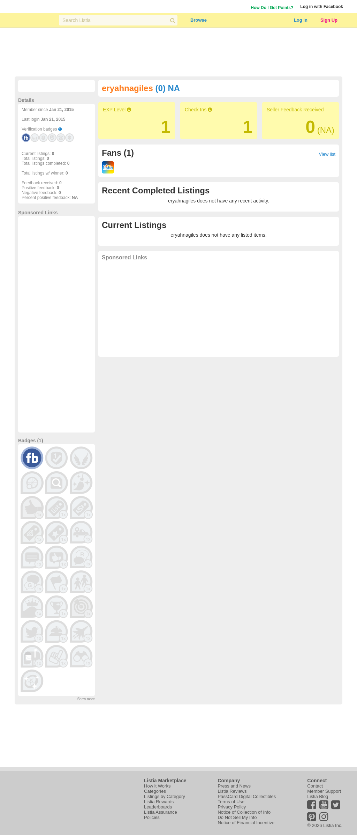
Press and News (234, 786)
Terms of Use (231, 801)
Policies (152, 817)
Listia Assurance (160, 812)
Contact (315, 786)
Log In (300, 20)
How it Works (157, 786)
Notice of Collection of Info (244, 812)
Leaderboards (158, 807)
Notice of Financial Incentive (246, 822)
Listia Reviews (232, 791)
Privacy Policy (232, 807)
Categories (155, 791)
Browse (198, 20)
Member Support (324, 791)
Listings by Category (164, 796)
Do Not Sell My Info (237, 817)
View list (327, 154)
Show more (86, 699)
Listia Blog (317, 796)
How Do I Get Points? (272, 7)
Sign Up (328, 20)
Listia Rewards (159, 801)
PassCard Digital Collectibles (247, 796)
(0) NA (167, 88)
